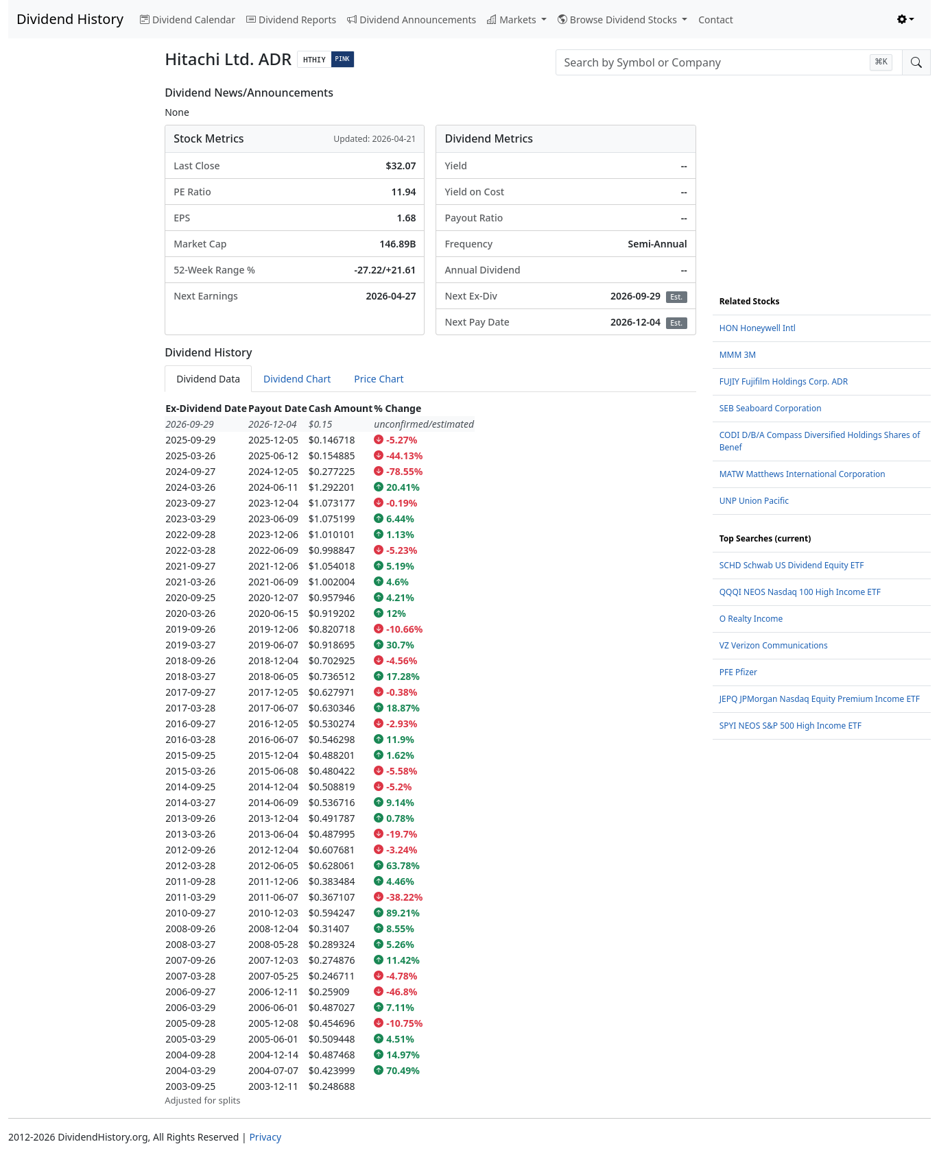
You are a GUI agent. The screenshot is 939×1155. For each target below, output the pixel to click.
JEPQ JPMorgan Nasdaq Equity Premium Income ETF (820, 699)
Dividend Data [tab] (208, 378)
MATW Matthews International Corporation (802, 474)
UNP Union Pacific (754, 501)
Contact (715, 19)
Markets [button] (512, 19)
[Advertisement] (78, 292)
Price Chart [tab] (378, 378)
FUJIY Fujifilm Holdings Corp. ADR (784, 381)
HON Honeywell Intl (758, 328)
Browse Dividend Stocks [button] (619, 19)
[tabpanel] (430, 754)
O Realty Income (751, 618)
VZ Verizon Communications (774, 645)
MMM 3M (738, 355)
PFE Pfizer (738, 672)
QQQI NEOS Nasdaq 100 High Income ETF (800, 592)
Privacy (265, 1136)
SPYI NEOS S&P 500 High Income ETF (790, 725)
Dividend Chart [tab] (297, 378)
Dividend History (69, 19)
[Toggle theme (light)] (906, 19)
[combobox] (729, 62)
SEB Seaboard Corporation (771, 408)
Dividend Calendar (187, 19)
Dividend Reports (291, 19)
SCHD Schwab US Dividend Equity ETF (792, 565)
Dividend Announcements (411, 19)
